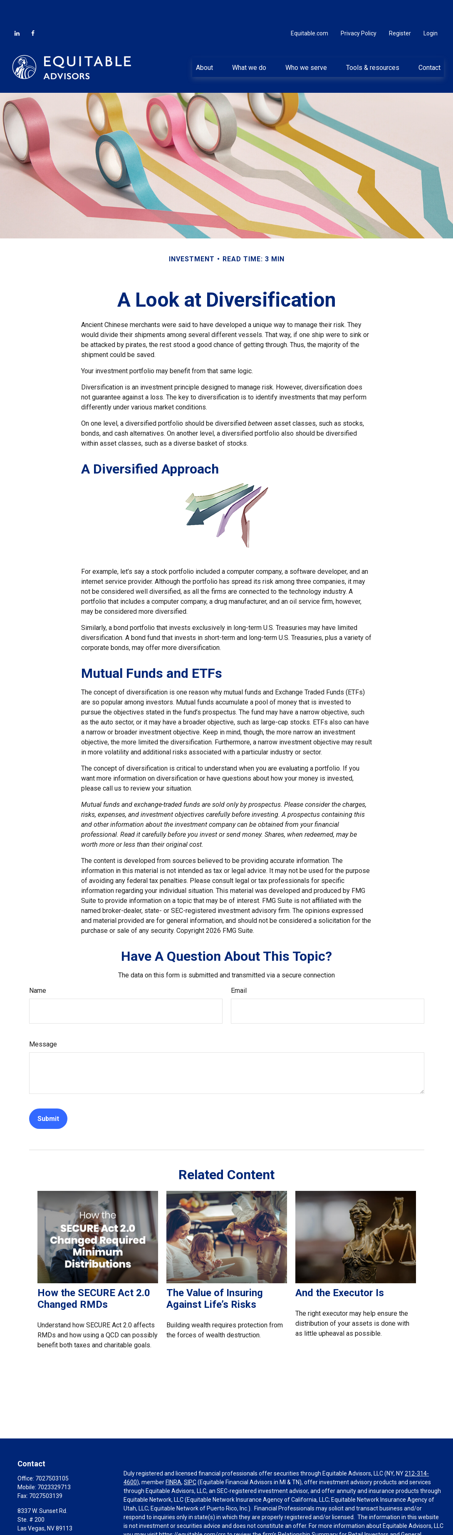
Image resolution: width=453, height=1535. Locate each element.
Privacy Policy (358, 8)
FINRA (173, 1457)
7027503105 (52, 1453)
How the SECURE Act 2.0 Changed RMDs (93, 1273)
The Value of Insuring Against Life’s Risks (214, 1273)
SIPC (190, 1457)
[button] (204, 42)
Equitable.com (309, 8)
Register (400, 8)
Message (43, 1019)
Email (239, 966)
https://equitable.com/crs (192, 1509)
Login (430, 8)
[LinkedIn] (17, 8)
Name (37, 966)
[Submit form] (48, 1094)
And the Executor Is (339, 1268)
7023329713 (54, 1462)
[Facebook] (33, 8)
